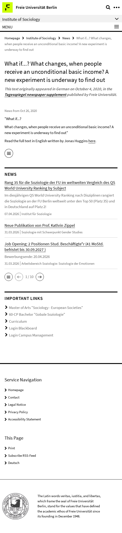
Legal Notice (17, 404)
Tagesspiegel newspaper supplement (35, 94)
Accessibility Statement (24, 419)
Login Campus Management (31, 335)
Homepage (12, 38)
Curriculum (18, 321)
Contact (13, 397)
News (66, 38)
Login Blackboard (23, 328)
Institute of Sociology (41, 38)
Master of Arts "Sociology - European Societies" (46, 307)
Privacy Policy (18, 412)
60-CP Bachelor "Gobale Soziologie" (37, 314)
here (91, 140)
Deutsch (13, 463)
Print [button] (11, 448)
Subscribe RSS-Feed (22, 455)
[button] (9, 276)
